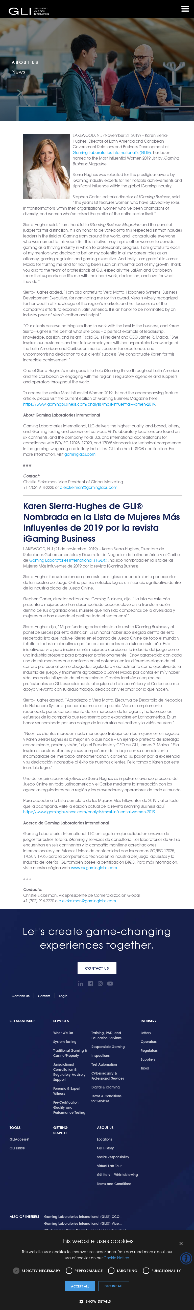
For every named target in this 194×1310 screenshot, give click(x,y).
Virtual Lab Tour (109, 1165)
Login (63, 995)
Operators (149, 1041)
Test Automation (104, 1064)
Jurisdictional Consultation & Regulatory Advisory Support (69, 1072)
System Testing (65, 1041)
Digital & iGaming (105, 1086)
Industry (149, 1020)
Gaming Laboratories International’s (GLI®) (112, 152)
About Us (105, 1127)
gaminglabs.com (79, 454)
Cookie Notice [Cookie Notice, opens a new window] (116, 1257)
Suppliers (148, 1059)
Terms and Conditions (114, 1183)
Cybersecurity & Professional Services (107, 1076)
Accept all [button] (80, 1286)
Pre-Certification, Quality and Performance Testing (69, 1107)
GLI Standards (22, 1020)
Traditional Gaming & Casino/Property (70, 1053)
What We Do (63, 1032)
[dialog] (97, 1270)
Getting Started (60, 1130)
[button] (97, 1301)
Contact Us (97, 968)
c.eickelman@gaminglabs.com (88, 487)
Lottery (146, 1032)
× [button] (181, 1244)
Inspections (100, 1055)
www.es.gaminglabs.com (94, 867)
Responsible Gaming (108, 1046)
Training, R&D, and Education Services (106, 1035)
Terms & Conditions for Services (106, 1098)
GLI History (105, 1147)
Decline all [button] (114, 1285)
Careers (44, 995)
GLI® (29, 11)
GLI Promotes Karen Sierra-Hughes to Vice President (85, 1230)
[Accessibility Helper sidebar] (186, 1258)
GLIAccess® (19, 1139)
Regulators (149, 1050)
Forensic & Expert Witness (66, 1091)
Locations (104, 1139)
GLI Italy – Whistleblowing (117, 1174)
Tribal (145, 1068)
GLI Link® (17, 1147)
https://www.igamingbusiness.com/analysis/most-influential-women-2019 (89, 404)
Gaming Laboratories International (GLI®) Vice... (83, 1223)
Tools (15, 1127)
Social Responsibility (113, 1156)
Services (61, 1020)
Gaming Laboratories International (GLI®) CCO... (83, 1216)
